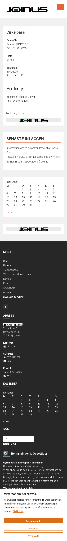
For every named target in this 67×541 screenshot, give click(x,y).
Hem (5, 261)
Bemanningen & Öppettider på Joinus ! (27, 161)
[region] (33, 515)
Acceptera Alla (33, 521)
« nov (9, 212)
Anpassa (33, 528)
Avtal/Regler (9, 287)
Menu (60, 7)
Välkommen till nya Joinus (17, 274)
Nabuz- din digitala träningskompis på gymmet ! (33, 156)
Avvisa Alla (33, 536)
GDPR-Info (18, 511)
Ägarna (7, 292)
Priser (6, 283)
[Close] (64, 492)
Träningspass (17, 113)
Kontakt (7, 278)
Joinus (10, 59)
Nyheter (7, 265)
